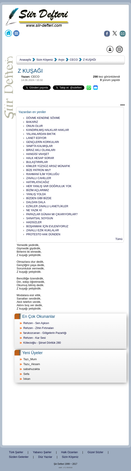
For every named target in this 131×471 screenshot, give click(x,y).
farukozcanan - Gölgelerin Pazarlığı (45, 333)
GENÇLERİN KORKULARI (42, 142)
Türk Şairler (16, 452)
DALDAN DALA (36, 202)
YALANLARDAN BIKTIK (41, 134)
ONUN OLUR (34, 126)
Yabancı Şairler (42, 452)
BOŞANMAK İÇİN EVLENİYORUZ (47, 226)
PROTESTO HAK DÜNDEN (43, 234)
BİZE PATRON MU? (38, 170)
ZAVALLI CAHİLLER (38, 178)
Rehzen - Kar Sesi (34, 337)
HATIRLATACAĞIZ (37, 182)
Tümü (119, 239)
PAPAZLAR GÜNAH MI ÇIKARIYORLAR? (52, 214)
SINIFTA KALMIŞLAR (39, 146)
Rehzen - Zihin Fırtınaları (38, 328)
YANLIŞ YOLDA (36, 194)
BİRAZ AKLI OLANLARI (40, 150)
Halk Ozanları (69, 452)
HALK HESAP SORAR (40, 158)
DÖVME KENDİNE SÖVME (43, 118)
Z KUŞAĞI (89, 59)
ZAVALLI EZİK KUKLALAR (42, 230)
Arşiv (61, 59)
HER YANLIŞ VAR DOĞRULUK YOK (49, 186)
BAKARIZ (32, 122)
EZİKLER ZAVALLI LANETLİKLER (47, 206)
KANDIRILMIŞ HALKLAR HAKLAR (47, 130)
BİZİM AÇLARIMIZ (37, 190)
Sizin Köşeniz (44, 59)
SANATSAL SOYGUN (39, 218)
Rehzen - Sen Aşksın (36, 323)
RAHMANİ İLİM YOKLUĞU (42, 174)
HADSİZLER (34, 222)
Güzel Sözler (95, 452)
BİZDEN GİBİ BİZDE (39, 198)
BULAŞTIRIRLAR (37, 162)
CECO (74, 59)
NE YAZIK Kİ (34, 210)
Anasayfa (25, 59)
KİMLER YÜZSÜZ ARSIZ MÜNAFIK (48, 166)
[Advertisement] (65, 414)
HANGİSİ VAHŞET (37, 154)
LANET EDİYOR (36, 138)
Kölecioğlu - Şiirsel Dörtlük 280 (42, 342)
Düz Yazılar (45, 457)
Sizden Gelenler (19, 457)
